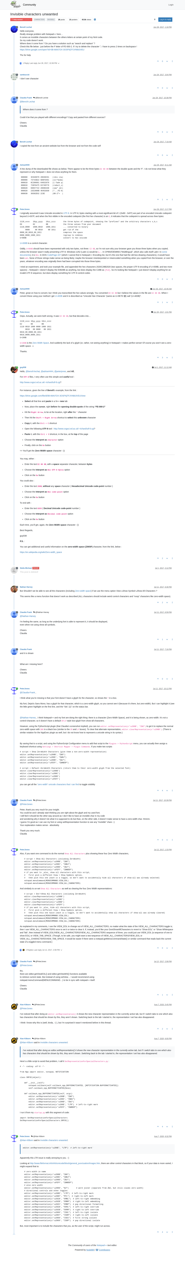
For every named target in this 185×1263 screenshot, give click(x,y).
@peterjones (60, 371)
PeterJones (25, 209)
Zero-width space (83, 591)
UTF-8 (66, 213)
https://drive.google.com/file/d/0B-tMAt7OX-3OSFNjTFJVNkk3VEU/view (52, 396)
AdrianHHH (24, 165)
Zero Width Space (40, 343)
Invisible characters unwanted (53, 1042)
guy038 (23, 367)
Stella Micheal (26, 568)
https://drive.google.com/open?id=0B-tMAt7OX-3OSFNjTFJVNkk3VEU (52, 49)
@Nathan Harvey (41, 612)
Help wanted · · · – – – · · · (21, 20)
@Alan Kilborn (39, 1039)
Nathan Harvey (26, 587)
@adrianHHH (47, 371)
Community (29, 4)
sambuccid (24, 75)
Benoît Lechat (26, 27)
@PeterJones (39, 800)
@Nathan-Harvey (28, 616)
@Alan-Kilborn (26, 1042)
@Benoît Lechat (40, 98)
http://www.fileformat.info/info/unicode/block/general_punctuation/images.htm (65, 1163)
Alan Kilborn (25, 1005)
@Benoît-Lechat (27, 101)
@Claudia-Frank (27, 692)
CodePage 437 (54, 255)
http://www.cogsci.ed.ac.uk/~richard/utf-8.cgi (40, 382)
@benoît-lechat (33, 371)
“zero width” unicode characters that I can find (58, 784)
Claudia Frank (26, 98)
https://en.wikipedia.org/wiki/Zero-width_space (41, 552)
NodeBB (90, 1250)
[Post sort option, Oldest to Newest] (154, 19)
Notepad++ (102, 1245)
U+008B (23, 243)
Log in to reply (165, 19)
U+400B (58, 296)
